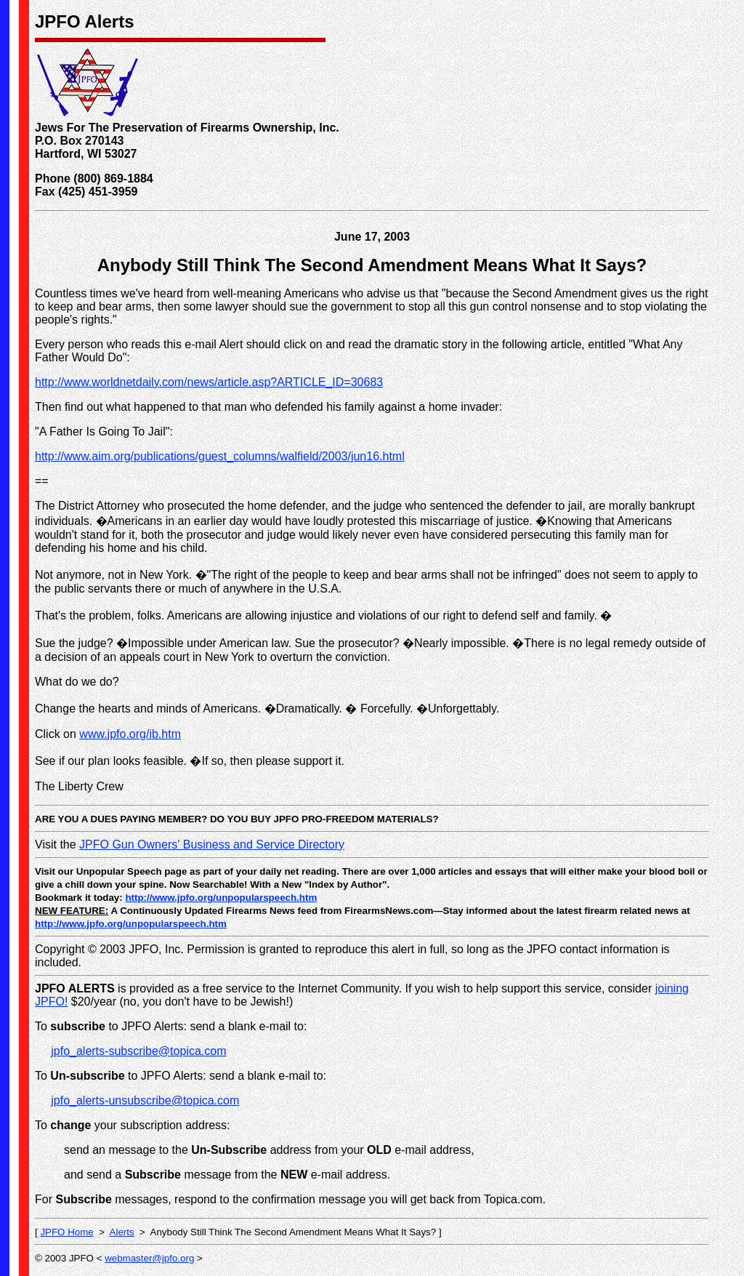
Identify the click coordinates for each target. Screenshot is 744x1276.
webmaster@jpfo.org (149, 1258)
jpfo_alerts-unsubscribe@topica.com (145, 1100)
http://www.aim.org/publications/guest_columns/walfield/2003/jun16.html (220, 456)
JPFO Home (66, 1232)
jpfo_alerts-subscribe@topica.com (138, 1051)
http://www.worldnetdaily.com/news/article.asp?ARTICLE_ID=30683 (209, 382)
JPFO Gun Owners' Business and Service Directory (211, 844)
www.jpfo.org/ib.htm (130, 734)
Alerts (122, 1232)
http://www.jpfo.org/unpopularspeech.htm (221, 897)
